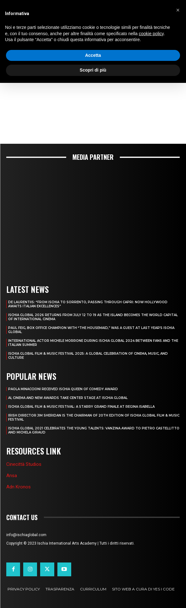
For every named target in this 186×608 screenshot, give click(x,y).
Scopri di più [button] (93, 70)
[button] (178, 10)
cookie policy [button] (151, 33)
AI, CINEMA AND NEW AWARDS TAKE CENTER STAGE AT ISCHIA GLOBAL (68, 398)
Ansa (11, 475)
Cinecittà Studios (23, 464)
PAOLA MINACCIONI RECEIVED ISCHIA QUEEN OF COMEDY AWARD (63, 389)
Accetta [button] (93, 55)
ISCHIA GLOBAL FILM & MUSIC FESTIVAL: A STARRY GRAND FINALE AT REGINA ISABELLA (81, 407)
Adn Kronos (18, 487)
